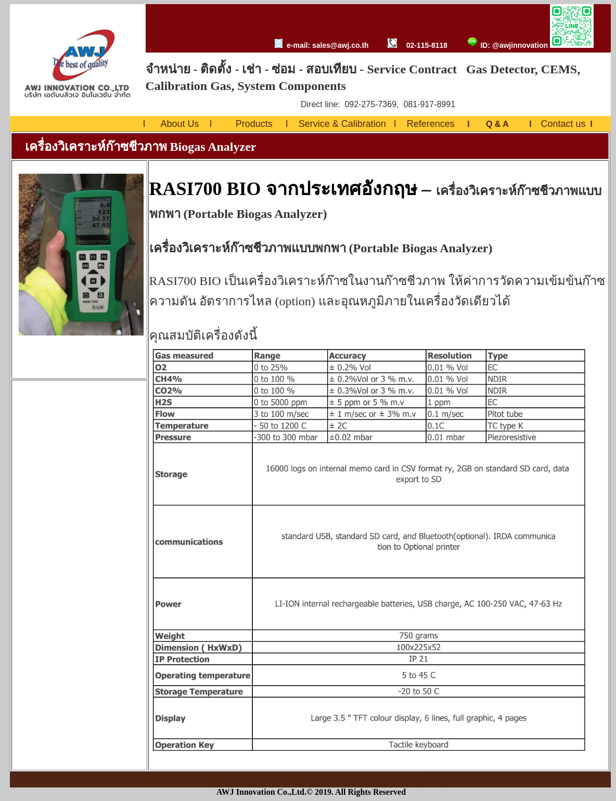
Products (254, 124)
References (431, 124)
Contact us (563, 124)
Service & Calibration (342, 124)
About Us (180, 124)
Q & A (497, 124)
